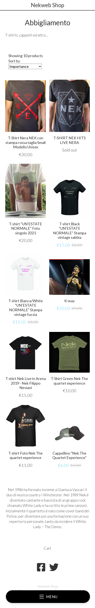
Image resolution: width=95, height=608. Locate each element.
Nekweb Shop (47, 5)
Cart (47, 548)
